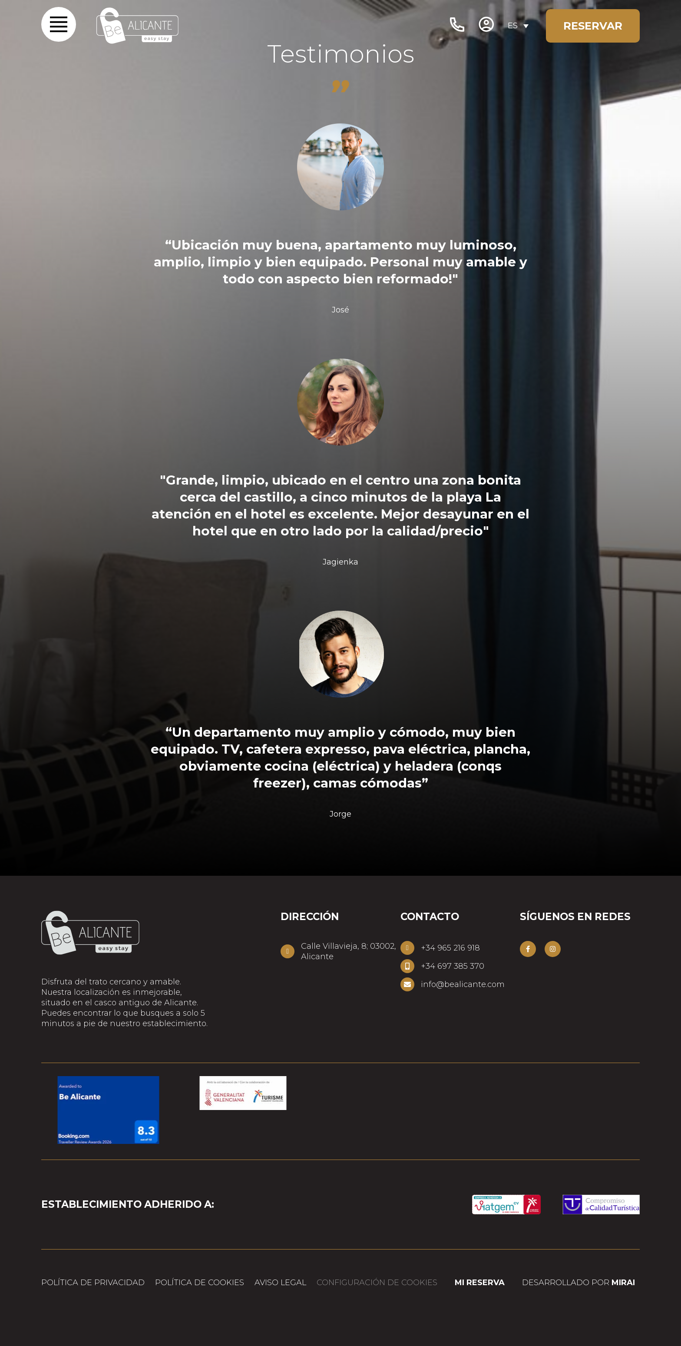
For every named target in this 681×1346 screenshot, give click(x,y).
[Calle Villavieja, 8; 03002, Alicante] (287, 951)
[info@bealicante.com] (407, 984)
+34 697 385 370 (452, 966)
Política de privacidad (93, 1282)
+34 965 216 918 (450, 948)
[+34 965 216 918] (407, 948)
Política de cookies (199, 1282)
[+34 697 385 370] (407, 966)
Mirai (623, 1282)
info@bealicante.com (463, 984)
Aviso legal (280, 1282)
